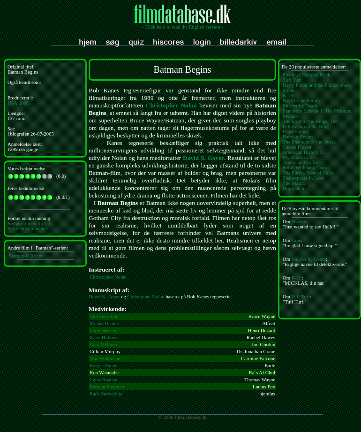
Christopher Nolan (171, 105)
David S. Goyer (203, 157)
